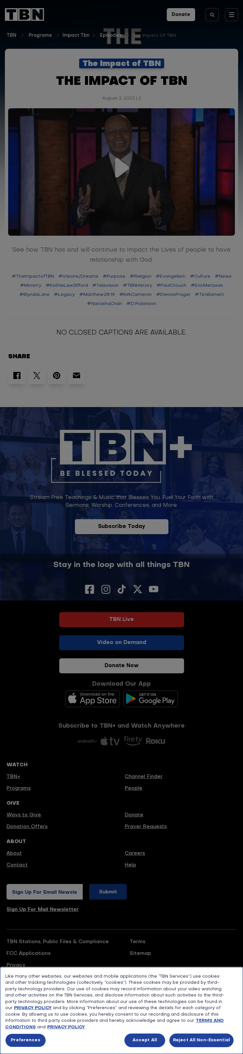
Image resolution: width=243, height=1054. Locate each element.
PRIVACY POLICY (32, 1008)
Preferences (25, 1040)
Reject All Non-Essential (201, 1040)
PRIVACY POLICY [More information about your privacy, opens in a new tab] (66, 1027)
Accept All (145, 1040)
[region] (121, 1010)
